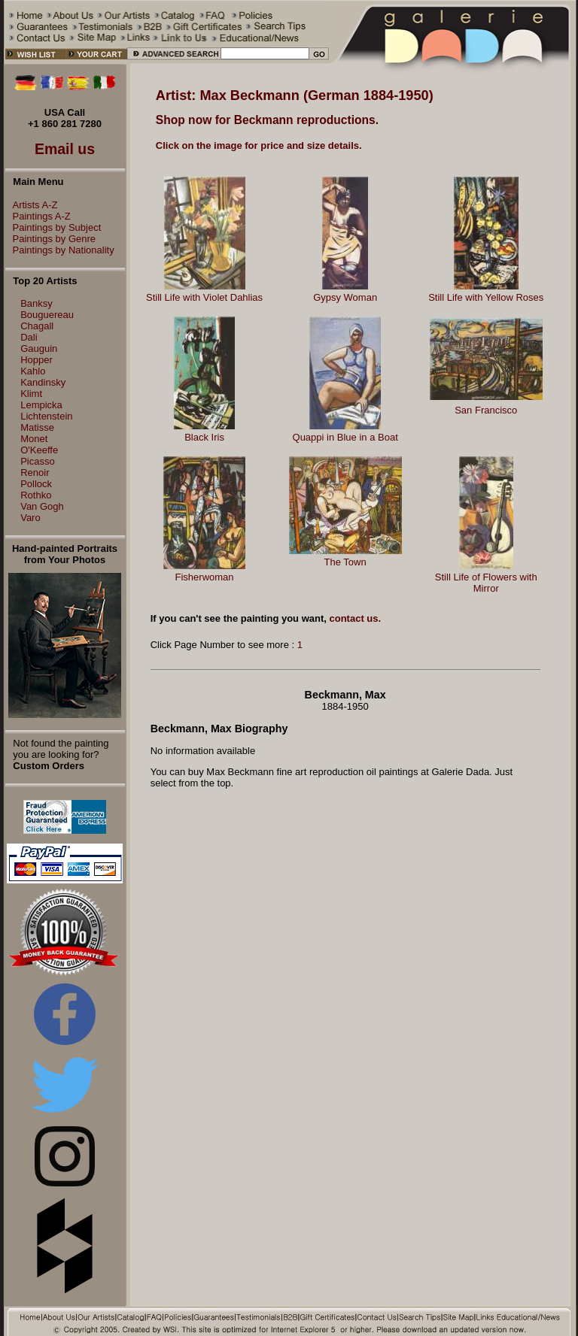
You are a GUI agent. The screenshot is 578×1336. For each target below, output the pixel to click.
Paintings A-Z (38, 216)
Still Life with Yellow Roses (485, 297)
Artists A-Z (31, 205)
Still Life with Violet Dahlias (204, 297)
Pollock (36, 483)
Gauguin (38, 348)
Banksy (36, 303)
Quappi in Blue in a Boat (345, 437)
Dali (28, 337)
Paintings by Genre (50, 238)
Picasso (37, 461)
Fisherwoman (204, 577)
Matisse (37, 427)
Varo (30, 517)
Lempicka (41, 404)
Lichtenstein (46, 416)
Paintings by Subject (53, 227)
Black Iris (204, 437)
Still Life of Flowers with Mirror (486, 582)
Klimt (31, 393)
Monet (33, 438)
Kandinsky (42, 382)
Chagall (36, 326)
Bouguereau (47, 314)
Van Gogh (42, 506)
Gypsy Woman (345, 297)
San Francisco (486, 410)
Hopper (36, 359)
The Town (345, 562)
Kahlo (32, 371)
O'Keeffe (39, 450)
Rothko (35, 495)
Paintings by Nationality (59, 250)
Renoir (34, 472)
